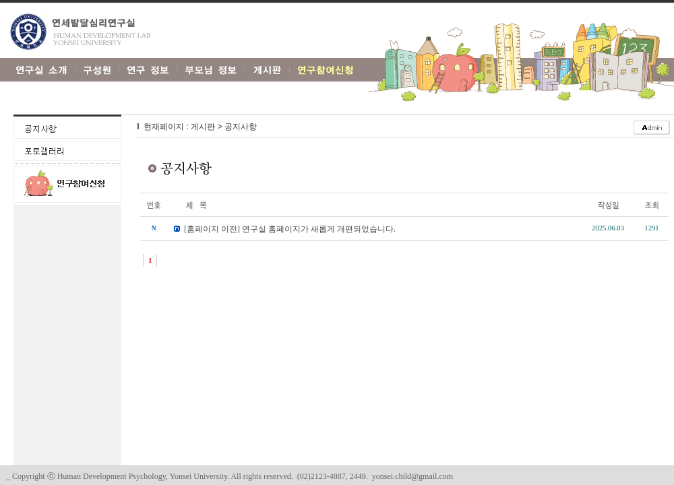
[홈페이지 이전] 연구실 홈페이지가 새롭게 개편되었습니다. (290, 229)
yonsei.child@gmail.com (412, 476)
